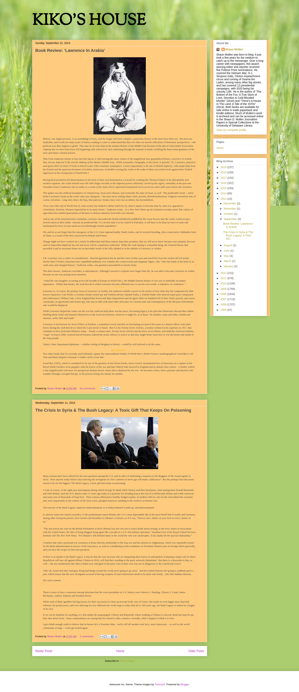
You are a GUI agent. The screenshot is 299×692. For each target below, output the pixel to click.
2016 (224, 183)
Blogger (184, 684)
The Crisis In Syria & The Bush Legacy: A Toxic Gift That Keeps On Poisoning (113, 410)
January (229, 266)
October (229, 213)
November (230, 208)
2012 (224, 273)
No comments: (88, 388)
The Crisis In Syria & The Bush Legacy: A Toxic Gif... (238, 235)
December (230, 203)
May (226, 255)
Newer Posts (43, 651)
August (228, 245)
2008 (224, 294)
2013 (224, 198)
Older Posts (196, 651)
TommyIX (160, 684)
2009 (224, 288)
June (227, 250)
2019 (224, 167)
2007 (224, 299)
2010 (224, 283)
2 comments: (87, 636)
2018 (224, 172)
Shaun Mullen (234, 49)
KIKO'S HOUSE (89, 21)
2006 (224, 304)
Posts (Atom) (127, 660)
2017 (224, 177)
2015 (224, 188)
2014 (224, 193)
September (231, 219)
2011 (224, 278)
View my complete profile (231, 129)
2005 (224, 309)
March (228, 261)
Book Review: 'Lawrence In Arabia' (70, 50)
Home (120, 651)
